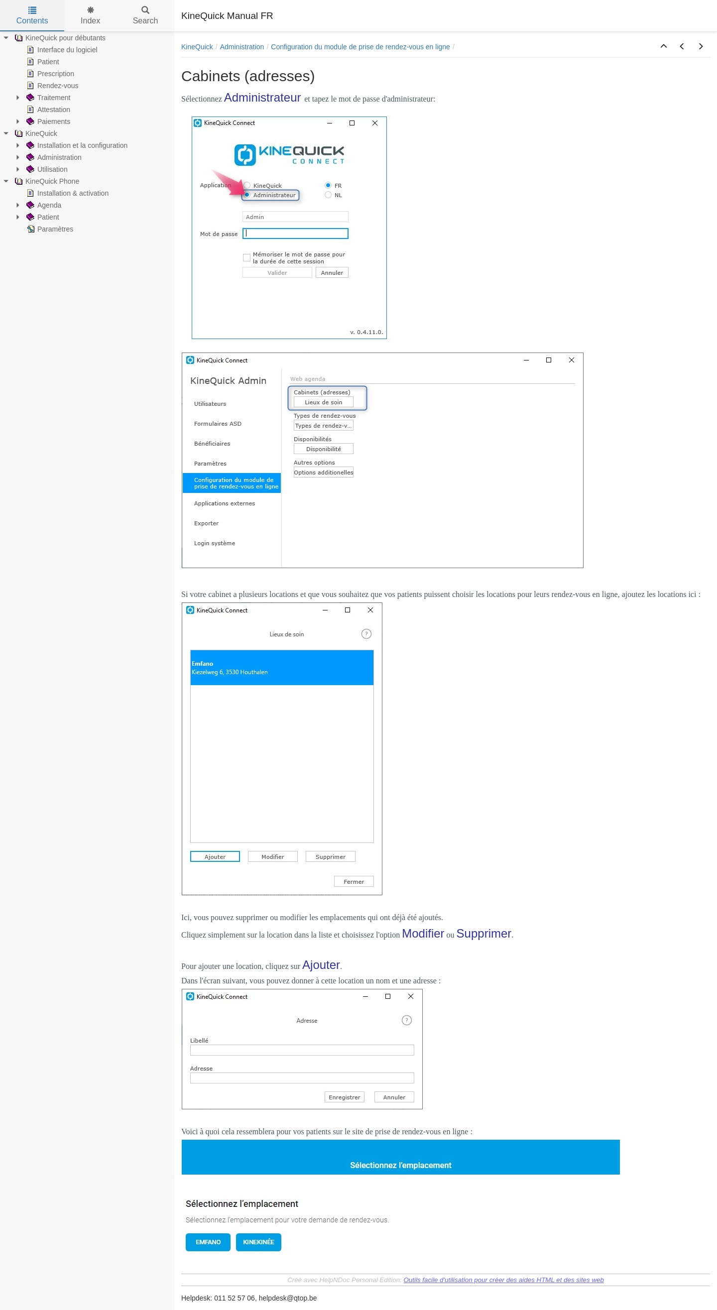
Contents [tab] (32, 15)
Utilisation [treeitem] (46, 169)
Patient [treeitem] (41, 62)
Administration (242, 47)
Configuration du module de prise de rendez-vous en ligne (360, 47)
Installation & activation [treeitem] (66, 193)
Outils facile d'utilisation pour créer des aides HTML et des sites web (504, 1280)
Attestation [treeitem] (47, 110)
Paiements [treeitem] (47, 121)
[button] (663, 47)
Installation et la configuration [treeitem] (75, 145)
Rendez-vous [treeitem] (51, 86)
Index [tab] (90, 15)
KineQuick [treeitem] (34, 133)
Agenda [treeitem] (42, 205)
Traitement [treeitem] (47, 98)
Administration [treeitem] (53, 157)
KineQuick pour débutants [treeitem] (59, 38)
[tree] (87, 133)
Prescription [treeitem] (49, 74)
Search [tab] (145, 15)
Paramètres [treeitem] (48, 229)
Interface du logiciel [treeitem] (61, 50)
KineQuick (197, 47)
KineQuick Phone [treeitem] (45, 181)
